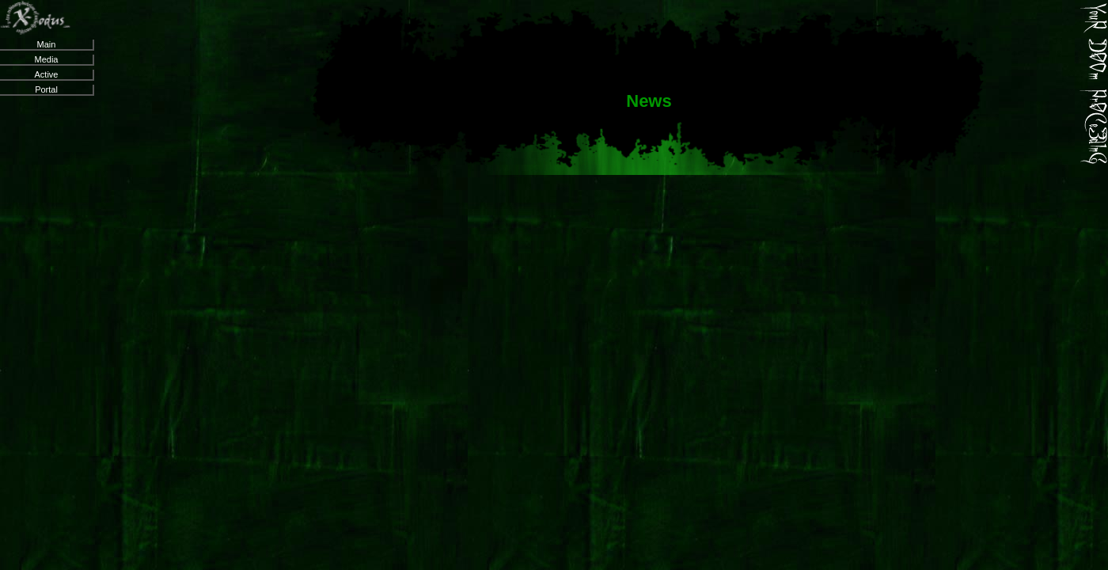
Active (47, 74)
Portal (46, 89)
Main (46, 44)
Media (47, 59)
